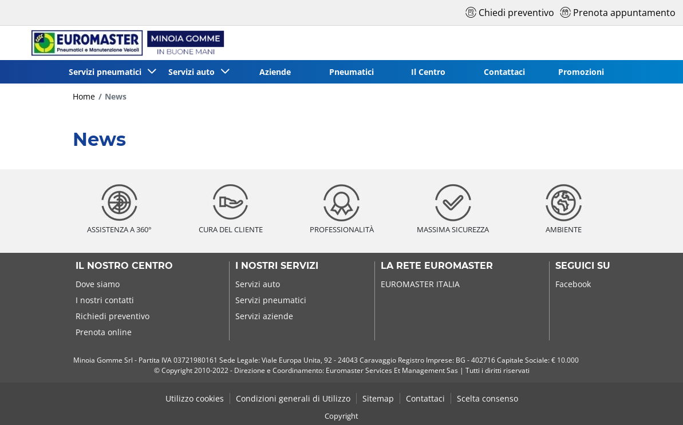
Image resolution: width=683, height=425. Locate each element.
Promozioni (581, 71)
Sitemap (378, 398)
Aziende (275, 71)
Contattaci (504, 71)
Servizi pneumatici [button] (107, 71)
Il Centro (428, 71)
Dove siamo (98, 284)
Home (84, 96)
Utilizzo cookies (194, 398)
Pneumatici (351, 71)
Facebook (573, 284)
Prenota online (104, 332)
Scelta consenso (487, 398)
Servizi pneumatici (270, 300)
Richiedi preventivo (112, 316)
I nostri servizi (276, 266)
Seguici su (582, 266)
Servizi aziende (264, 316)
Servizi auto (257, 284)
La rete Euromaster (437, 266)
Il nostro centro (124, 266)
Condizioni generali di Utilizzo (293, 398)
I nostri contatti (105, 300)
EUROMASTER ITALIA (420, 284)
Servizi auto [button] (193, 71)
